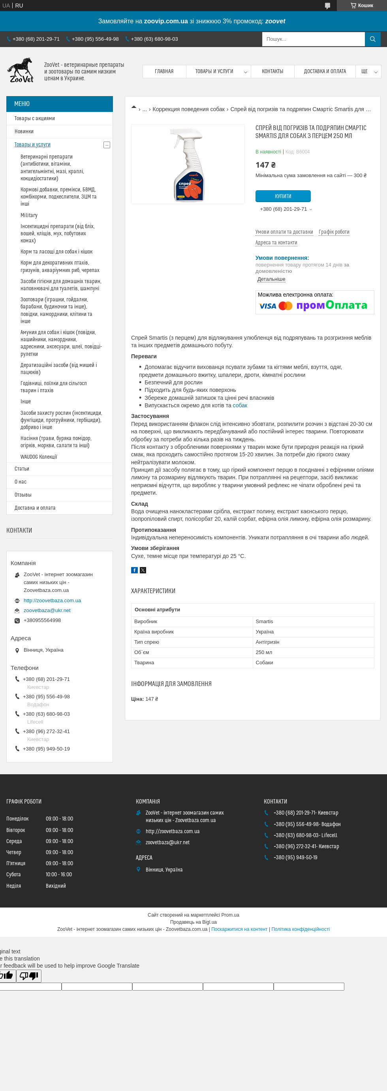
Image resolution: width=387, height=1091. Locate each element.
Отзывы (23, 495)
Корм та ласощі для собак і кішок (56, 252)
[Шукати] (373, 39)
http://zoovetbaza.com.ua (52, 600)
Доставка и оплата (325, 71)
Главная (164, 71)
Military (29, 215)
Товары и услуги (214, 71)
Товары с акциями (35, 118)
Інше (26, 402)
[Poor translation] (28, 976)
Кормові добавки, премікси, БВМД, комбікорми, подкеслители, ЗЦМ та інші (59, 197)
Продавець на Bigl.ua (193, 922)
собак (240, 405)
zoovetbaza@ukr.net (47, 610)
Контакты (273, 71)
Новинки (24, 132)
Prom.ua (230, 915)
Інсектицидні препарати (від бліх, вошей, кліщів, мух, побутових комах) (58, 233)
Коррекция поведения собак (189, 109)
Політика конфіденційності (300, 929)
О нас (20, 482)
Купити (283, 196)
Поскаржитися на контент (239, 929)
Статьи (22, 469)
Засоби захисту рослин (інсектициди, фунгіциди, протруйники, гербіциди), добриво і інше (61, 420)
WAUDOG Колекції (39, 457)
